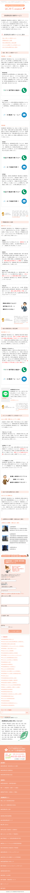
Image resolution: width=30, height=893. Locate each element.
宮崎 (8, 737)
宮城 (25, 723)
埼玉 (20, 725)
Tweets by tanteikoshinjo (5, 716)
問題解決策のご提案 (7, 40)
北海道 (13, 723)
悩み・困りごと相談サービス (9, 38)
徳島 (8, 735)
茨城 (8, 727)
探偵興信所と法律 (7, 662)
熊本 (6, 737)
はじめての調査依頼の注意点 (9, 805)
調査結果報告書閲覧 (6, 816)
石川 (8, 729)
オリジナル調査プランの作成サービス (11, 45)
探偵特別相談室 (6, 700)
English (3, 888)
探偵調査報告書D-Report (8, 696)
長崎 (23, 735)
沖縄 (15, 737)
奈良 (17, 731)
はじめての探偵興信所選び (8, 668)
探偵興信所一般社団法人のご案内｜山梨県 (12, 693)
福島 (6, 725)
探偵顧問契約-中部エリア (8, 639)
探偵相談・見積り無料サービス (9, 648)
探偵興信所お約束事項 (7, 689)
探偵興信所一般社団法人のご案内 (10, 766)
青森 (17, 723)
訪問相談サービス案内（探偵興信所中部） (12, 673)
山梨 (3, 729)
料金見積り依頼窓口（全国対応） (10, 682)
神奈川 (23, 725)
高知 (11, 735)
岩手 (19, 723)
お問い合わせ (6, 675)
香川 (3, 735)
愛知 (23, 729)
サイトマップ (5, 884)
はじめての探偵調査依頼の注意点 (10, 657)
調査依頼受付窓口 (6, 871)
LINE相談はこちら (14, 400)
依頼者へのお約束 (6, 875)
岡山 (15, 733)
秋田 (22, 723)
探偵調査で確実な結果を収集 (9, 643)
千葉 (17, 725)
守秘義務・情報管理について (9, 879)
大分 (3, 737)
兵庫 (23, 731)
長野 (24, 727)
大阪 (12, 731)
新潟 (21, 727)
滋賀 (20, 731)
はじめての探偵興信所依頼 (8, 698)
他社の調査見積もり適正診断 (9, 42)
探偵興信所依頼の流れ (7, 691)
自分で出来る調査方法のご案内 (9, 47)
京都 (14, 731)
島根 (12, 733)
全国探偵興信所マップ (7, 820)
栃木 (6, 727)
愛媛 (6, 735)
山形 (3, 725)
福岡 (20, 735)
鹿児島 (11, 737)
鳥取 (9, 733)
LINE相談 (4, 398)
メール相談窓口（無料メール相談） (10, 787)
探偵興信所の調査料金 (7, 664)
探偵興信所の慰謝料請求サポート (10, 703)
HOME (2, 717)
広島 (17, 733)
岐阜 (26, 729)
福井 (11, 729)
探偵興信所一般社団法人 (7, 739)
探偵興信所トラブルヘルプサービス (10, 852)
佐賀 (26, 735)
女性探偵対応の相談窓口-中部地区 (10, 653)
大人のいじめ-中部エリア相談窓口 (10, 659)
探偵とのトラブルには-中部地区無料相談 (12, 684)
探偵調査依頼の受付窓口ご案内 (9, 678)
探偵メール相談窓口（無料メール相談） (11, 687)
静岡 (20, 729)
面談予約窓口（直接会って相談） (10, 792)
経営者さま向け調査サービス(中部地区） (12, 671)
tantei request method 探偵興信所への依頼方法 (13, 641)
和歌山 (26, 731)
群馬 (3, 727)
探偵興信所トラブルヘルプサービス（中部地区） (13, 646)
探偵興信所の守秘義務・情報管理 (10, 680)
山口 (20, 733)
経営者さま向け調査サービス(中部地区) (11, 857)
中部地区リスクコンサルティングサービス (12, 655)
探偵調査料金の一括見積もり (9, 666)
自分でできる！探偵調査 (8, 650)
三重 (3, 731)
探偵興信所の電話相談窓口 (8, 705)
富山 (6, 729)
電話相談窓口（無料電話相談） (9, 783)
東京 (14, 725)
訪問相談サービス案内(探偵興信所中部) (11, 838)
